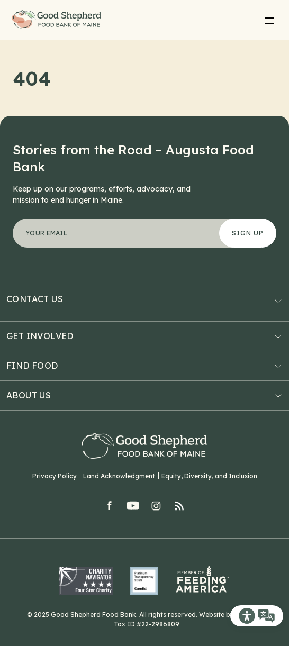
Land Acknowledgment (119, 476)
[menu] (268, 20)
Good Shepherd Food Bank (59, 19)
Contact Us (34, 299)
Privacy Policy (54, 476)
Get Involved (40, 336)
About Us (28, 395)
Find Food (32, 365)
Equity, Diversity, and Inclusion (209, 476)
